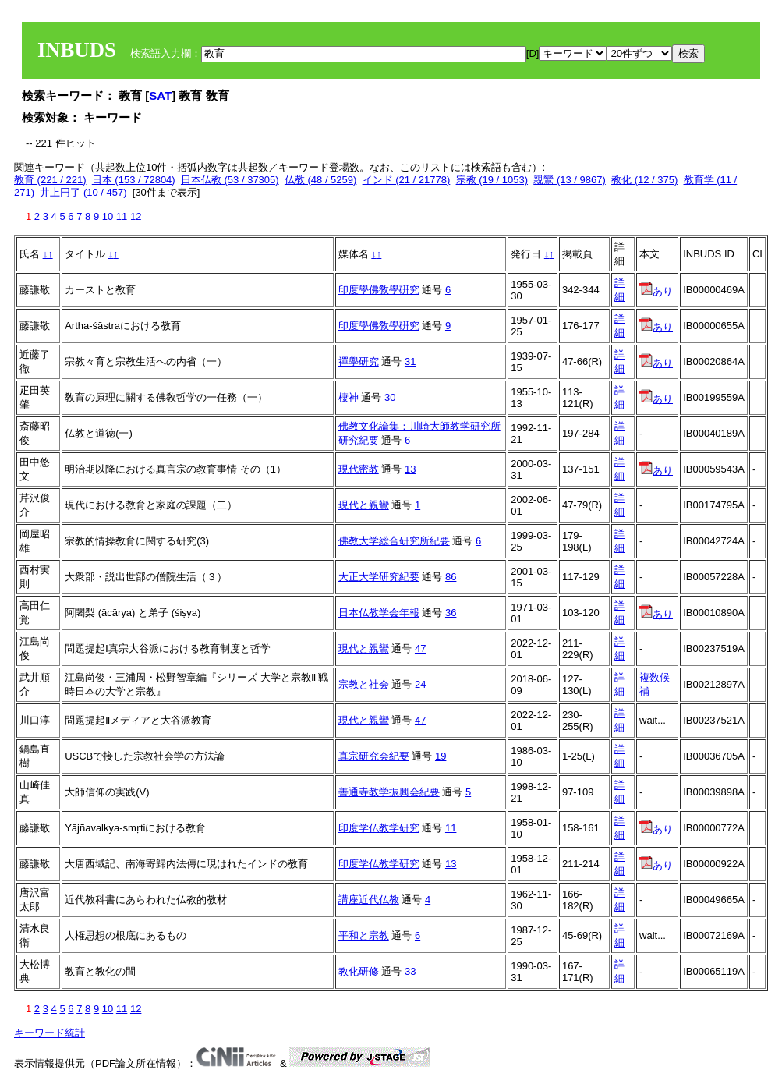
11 (121, 216)
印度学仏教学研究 (378, 828)
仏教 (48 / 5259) (321, 180)
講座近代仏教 (368, 899)
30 (389, 397)
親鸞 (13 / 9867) (569, 180)
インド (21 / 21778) (407, 180)
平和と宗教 (363, 935)
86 (450, 577)
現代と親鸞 (363, 505)
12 (135, 216)
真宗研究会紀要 (373, 756)
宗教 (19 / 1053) (492, 180)
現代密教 (358, 469)
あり (656, 291)
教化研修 (358, 971)
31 (410, 361)
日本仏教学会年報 (378, 612)
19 (440, 756)
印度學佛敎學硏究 (378, 290)
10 (107, 216)
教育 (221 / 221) (50, 180)
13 (410, 469)
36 (450, 612)
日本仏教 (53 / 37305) (230, 180)
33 (410, 971)
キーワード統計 (49, 1033)
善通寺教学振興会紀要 (389, 792)
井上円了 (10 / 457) (83, 192)
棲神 (348, 397)
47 (420, 648)
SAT (160, 95)
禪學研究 (358, 361)
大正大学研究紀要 (378, 577)
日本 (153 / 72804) (133, 180)
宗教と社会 (363, 684)
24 (420, 684)
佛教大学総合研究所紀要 (394, 541)
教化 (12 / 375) (644, 180)
